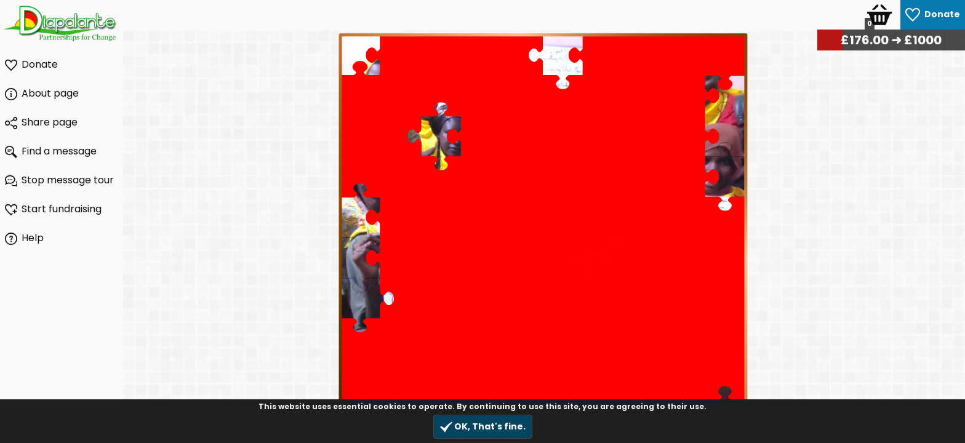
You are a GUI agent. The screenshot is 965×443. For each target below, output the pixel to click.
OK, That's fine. (483, 426)
